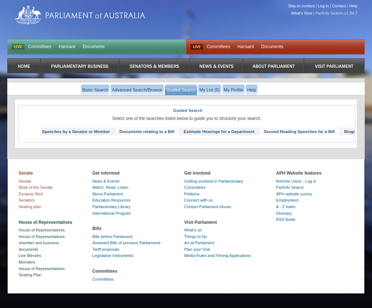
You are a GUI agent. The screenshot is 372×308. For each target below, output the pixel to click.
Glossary (284, 213)
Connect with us (198, 200)
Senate (25, 181)
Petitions (191, 194)
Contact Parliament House (207, 206)
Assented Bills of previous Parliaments (126, 243)
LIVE (18, 47)
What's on (193, 230)
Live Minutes (30, 255)
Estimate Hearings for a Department (219, 131)
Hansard (67, 46)
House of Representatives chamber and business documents (42, 243)
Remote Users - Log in (296, 181)
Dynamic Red (31, 194)
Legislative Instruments (112, 255)
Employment (287, 200)
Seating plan (30, 206)
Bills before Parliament (112, 236)
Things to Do (195, 236)
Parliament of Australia (80, 14)
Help (353, 6)
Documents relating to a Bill (146, 131)
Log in (323, 6)
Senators (27, 200)
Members (27, 262)
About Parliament (107, 194)
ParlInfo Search (290, 187)
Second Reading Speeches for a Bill (299, 131)
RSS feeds (285, 219)
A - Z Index (285, 206)
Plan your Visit (197, 249)
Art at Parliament (199, 243)
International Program (111, 213)
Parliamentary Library (111, 206)
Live (196, 47)
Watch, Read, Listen (110, 187)
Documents (93, 46)
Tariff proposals (105, 249)
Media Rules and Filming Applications (217, 255)
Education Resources (111, 200)
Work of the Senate (36, 187)
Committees (39, 46)
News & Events (106, 181)
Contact (339, 6)
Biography (354, 131)
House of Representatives (42, 230)
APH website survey (294, 194)
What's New (301, 13)
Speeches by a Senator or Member (76, 131)
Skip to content (301, 6)
